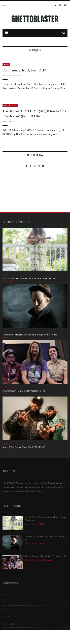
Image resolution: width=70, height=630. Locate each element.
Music (5, 275)
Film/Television (10, 624)
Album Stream (9, 388)
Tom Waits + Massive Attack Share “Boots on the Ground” (30, 334)
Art (4, 601)
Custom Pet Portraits (12, 190)
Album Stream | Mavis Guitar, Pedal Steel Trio (24, 391)
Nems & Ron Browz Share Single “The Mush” (24, 447)
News (6, 65)
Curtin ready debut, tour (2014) (25, 70)
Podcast (7, 609)
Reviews (7, 616)
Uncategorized (10, 106)
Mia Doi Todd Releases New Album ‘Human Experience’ (29, 278)
